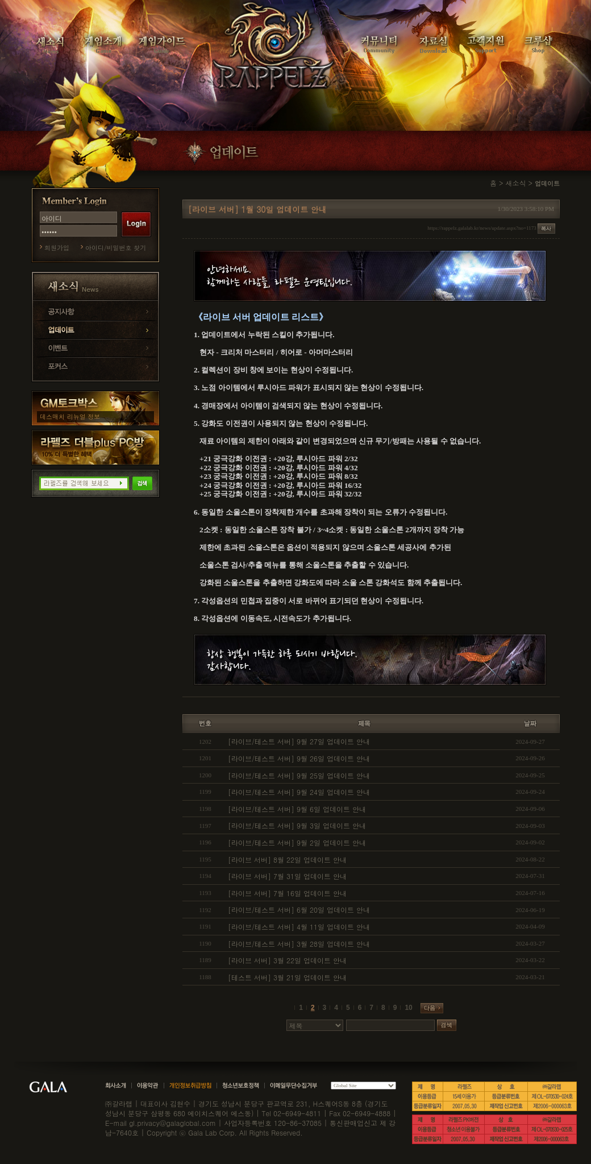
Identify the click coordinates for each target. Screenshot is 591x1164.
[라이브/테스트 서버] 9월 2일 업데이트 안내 (297, 842)
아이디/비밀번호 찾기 (115, 247)
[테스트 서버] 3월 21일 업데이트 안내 (287, 977)
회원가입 (56, 247)
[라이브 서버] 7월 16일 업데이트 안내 (287, 893)
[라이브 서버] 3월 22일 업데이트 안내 (287, 960)
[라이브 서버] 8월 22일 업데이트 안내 (287, 859)
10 (408, 1008)
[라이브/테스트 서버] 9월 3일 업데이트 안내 (297, 825)
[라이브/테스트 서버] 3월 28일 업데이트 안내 (299, 943)
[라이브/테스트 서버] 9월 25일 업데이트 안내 (299, 775)
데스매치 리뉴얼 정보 (70, 416)
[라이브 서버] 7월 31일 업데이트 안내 (287, 876)
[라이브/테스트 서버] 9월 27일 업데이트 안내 (299, 741)
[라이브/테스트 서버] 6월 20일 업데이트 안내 (299, 909)
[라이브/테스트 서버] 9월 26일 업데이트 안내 (299, 758)
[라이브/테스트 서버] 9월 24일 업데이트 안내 (299, 792)
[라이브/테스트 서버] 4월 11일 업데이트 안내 (299, 926)
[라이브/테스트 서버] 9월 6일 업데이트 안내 (297, 809)
